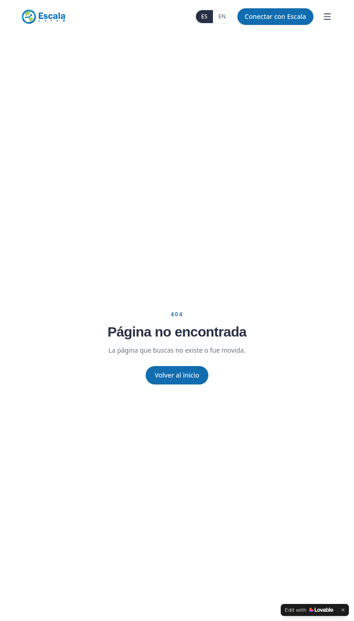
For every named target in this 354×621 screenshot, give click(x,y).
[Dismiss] (342, 609)
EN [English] (222, 16)
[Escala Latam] (43, 16)
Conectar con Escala (275, 16)
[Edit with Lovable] (309, 609)
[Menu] (327, 16)
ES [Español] (204, 16)
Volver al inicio (177, 375)
